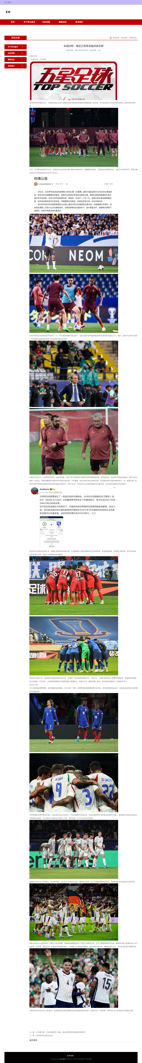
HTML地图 (88, 1059)
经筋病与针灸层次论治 (44, 1035)
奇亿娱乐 (124, 38)
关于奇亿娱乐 (29, 22)
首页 (13, 22)
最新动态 (63, 22)
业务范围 (46, 22)
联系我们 (79, 22)
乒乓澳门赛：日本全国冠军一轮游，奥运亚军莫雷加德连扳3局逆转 (60, 1032)
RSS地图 (80, 1059)
